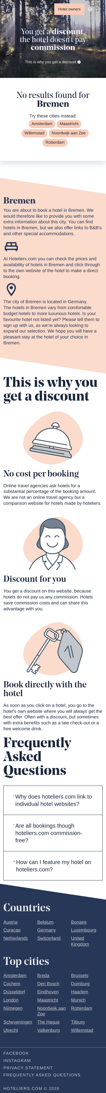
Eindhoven (48, 992)
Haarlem (79, 992)
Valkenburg (48, 1030)
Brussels (79, 975)
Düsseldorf (14, 992)
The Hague (48, 1022)
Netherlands (15, 938)
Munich (78, 1000)
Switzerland (49, 938)
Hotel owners (69, 9)
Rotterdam (55, 142)
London (10, 1000)
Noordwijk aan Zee (69, 133)
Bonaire (78, 922)
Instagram (17, 1061)
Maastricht (69, 124)
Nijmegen (13, 1008)
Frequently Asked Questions (42, 1075)
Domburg (80, 983)
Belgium (45, 922)
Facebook (16, 1053)
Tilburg (78, 1022)
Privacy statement (28, 1068)
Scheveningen (17, 1022)
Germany (46, 930)
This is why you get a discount (53, 62)
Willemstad (34, 133)
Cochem (11, 983)
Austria (10, 922)
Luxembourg (83, 930)
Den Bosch (48, 983)
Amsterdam (42, 124)
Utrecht (10, 1030)
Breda (43, 975)
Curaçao (11, 930)
